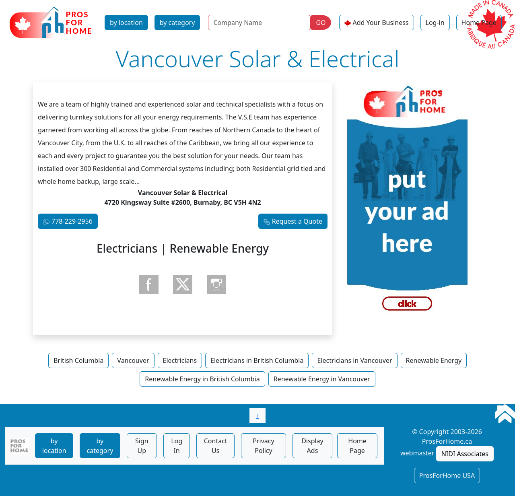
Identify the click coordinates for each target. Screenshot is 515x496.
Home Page (478, 22)
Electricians (180, 360)
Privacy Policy (263, 445)
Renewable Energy (434, 360)
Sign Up (141, 445)
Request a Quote (297, 221)
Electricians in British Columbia (256, 360)
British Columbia (78, 360)
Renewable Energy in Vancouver (322, 379)
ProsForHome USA (447, 475)
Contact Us (215, 445)
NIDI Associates (464, 453)
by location (126, 22)
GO (320, 22)
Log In (176, 445)
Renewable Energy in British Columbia (202, 379)
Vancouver (133, 360)
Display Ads (312, 445)
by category (177, 22)
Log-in (435, 22)
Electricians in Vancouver (354, 360)
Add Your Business (381, 22)
